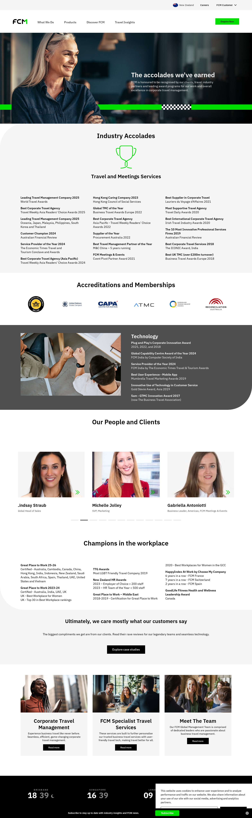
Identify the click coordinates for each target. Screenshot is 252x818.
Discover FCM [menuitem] (96, 22)
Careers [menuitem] (204, 5)
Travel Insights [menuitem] (125, 22)
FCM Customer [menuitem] (224, 5)
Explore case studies (126, 649)
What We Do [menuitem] (45, 22)
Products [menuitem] (70, 22)
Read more (56, 748)
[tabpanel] (126, 475)
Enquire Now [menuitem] (227, 21)
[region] (204, 801)
